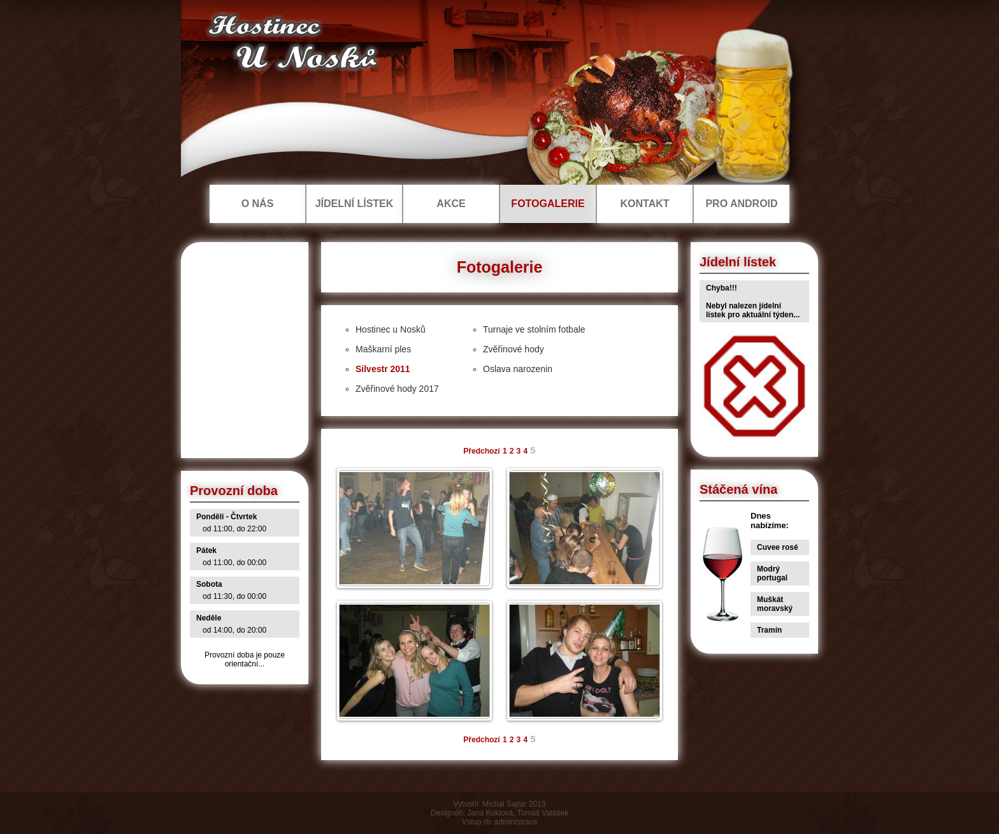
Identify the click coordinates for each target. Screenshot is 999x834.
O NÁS (257, 203)
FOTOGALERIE (547, 203)
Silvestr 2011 (383, 369)
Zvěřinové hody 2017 (397, 389)
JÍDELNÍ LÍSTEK (354, 203)
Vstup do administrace (500, 821)
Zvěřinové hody (513, 349)
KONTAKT (644, 203)
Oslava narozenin (517, 369)
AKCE (450, 203)
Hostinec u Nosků (391, 329)
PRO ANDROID (741, 203)
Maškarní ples (383, 349)
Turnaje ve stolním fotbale (534, 329)
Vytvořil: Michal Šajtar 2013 (500, 804)
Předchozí (481, 451)
